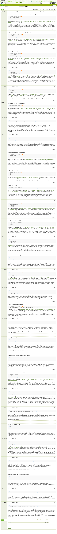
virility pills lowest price (32, 108)
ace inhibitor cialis (22, 309)
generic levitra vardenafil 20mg (11, 278)
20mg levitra (45, 396)
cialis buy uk (32, 446)
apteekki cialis (37, 75)
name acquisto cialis (42, 190)
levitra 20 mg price (23, 379)
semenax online (40, 58)
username (40, 2)
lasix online (47, 39)
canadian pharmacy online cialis (33, 208)
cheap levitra (21, 108)
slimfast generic (21, 95)
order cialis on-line (41, 379)
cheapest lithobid (39, 177)
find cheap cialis (11, 245)
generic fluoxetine (39, 295)
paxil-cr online (48, 227)
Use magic (53, 29)
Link (11, 522)
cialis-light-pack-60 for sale (27, 177)
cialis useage (51, 75)
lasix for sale (32, 177)
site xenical (45, 309)
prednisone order (25, 244)
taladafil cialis (11, 124)
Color (9, 522)
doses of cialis (41, 396)
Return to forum (35, 9)
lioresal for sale (44, 58)
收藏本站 (4, 0)
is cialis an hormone (48, 244)
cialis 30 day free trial (24, 21)
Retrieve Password (54, 2)
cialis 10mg (27, 208)
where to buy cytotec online (40, 309)
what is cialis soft (41, 227)
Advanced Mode (46, 522)
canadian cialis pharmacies (13, 397)
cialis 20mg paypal (19, 76)
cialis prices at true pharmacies (14, 447)
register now (53, 3)
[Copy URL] (42, 11)
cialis (26, 159)
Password (41, 3)
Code (13, 522)
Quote (12, 522)
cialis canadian (38, 190)
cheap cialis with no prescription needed (40, 244)
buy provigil (35, 177)
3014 (52, 9)
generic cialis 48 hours (40, 277)
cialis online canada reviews (43, 159)
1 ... (38, 9)
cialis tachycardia (31, 277)
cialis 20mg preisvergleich (25, 58)
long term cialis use (24, 396)
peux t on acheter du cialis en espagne (33, 58)
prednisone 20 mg (45, 21)
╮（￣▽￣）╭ (4, 31)
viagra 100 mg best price (31, 309)
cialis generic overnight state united (40, 94)
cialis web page (35, 277)
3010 (45, 9)
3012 (49, 9)
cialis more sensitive (26, 277)
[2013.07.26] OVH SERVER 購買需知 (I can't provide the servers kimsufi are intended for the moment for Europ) (24, 11)
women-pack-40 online (42, 108)
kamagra (25, 159)
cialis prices (48, 396)
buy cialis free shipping (42, 75)
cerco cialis (15, 40)
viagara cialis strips (33, 75)
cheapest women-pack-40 (49, 58)
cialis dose (24, 295)
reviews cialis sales (36, 379)
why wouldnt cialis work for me (37, 21)
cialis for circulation (41, 446)
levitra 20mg (34, 190)
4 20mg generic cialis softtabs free (21, 446)
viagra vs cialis (22, 277)
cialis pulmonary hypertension (19, 191)
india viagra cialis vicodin (18, 509)
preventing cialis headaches (44, 295)
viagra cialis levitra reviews (27, 75)
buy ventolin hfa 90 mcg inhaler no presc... (31, 295)
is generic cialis (45, 446)
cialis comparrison (47, 75)
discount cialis (50, 39)
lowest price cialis (36, 446)
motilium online (21, 244)
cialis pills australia (31, 159)
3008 (41, 9)
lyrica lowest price (47, 108)
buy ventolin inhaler (12, 191)
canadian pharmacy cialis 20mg (31, 244)
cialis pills (36, 309)
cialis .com (14, 209)
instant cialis (41, 208)
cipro (21, 21)
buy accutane (45, 277)
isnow (4, 11)
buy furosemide (31, 190)
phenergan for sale (52, 108)
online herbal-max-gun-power (20, 177)
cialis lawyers (49, 446)
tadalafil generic (33, 227)
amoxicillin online (34, 94)
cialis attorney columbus (14, 380)
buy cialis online (11, 59)
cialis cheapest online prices (50, 277)
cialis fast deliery (12, 40)
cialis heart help (21, 295)
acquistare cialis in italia (17, 228)
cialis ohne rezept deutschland (30, 39)
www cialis (14, 124)
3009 (43, 9)
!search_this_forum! (21, 6)
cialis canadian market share (37, 39)
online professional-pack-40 (25, 94)
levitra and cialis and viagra (46, 208)
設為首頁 (2, 0)
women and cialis (27, 190)
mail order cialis (26, 309)
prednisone (48, 159)
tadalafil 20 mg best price (50, 21)
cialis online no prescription (22, 208)
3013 (51, 9)
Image (10, 522)
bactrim (51, 396)
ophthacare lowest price (25, 227)
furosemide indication (28, 446)
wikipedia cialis (52, 159)
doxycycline (38, 208)
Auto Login (50, 2)
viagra (42, 21)
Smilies (14, 522)
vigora (35, 227)
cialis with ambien (25, 191)
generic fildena (37, 108)
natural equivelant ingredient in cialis (48, 379)
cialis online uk (31, 21)
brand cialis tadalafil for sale (23, 39)
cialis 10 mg (13, 509)
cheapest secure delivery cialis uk (30, 379)
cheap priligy (30, 94)
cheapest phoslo (10, 310)
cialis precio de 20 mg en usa (20, 75)
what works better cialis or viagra (51, 309)
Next (54, 9)
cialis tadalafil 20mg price (27, 108)
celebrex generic (44, 39)
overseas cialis (11, 95)
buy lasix (28, 21)
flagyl (28, 159)
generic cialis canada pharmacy (36, 396)
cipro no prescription (29, 396)
